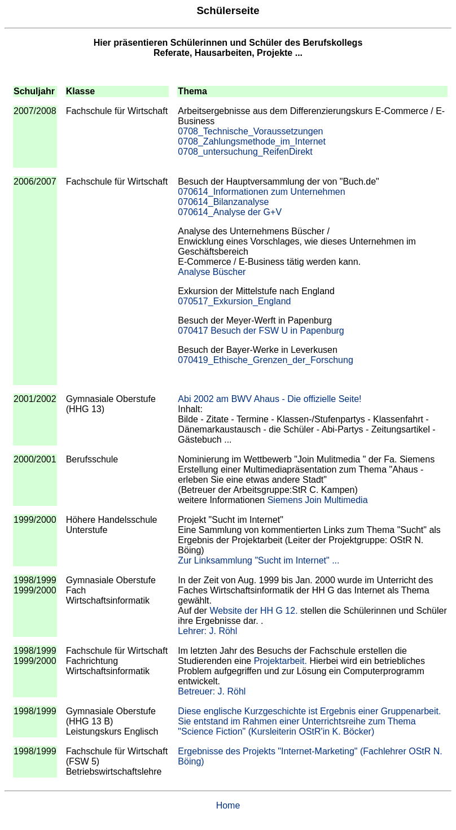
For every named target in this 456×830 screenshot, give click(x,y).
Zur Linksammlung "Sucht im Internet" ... (258, 560)
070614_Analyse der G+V (230, 212)
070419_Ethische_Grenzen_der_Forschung (265, 360)
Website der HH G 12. (253, 610)
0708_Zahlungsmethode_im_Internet (252, 141)
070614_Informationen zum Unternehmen (261, 191)
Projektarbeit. (280, 661)
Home (228, 805)
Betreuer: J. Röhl (211, 691)
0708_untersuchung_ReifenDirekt (245, 151)
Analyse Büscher (211, 272)
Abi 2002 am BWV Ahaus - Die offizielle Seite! (269, 399)
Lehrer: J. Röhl (207, 631)
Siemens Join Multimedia (318, 500)
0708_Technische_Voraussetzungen (250, 131)
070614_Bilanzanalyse (223, 202)
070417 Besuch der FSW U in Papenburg (261, 330)
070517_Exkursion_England (234, 301)
